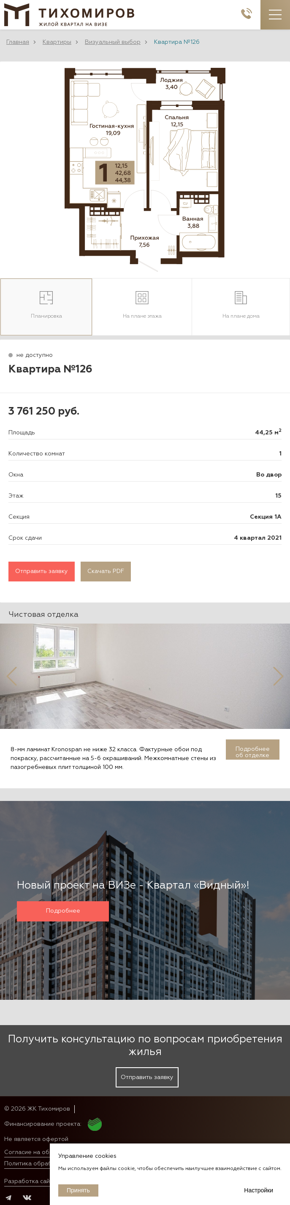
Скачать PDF (105, 571)
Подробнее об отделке (253, 752)
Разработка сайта (30, 1181)
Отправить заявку (41, 571)
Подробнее (63, 911)
